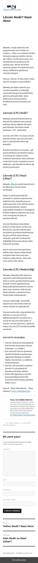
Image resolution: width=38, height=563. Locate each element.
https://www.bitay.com (20, 391)
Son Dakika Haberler (13, 423)
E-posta (7, 490)
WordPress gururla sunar (24, 553)
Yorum (6, 449)
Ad (4, 480)
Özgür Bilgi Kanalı (8, 553)
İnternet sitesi (9, 500)
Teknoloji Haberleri (9, 425)
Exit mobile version (19, 560)
